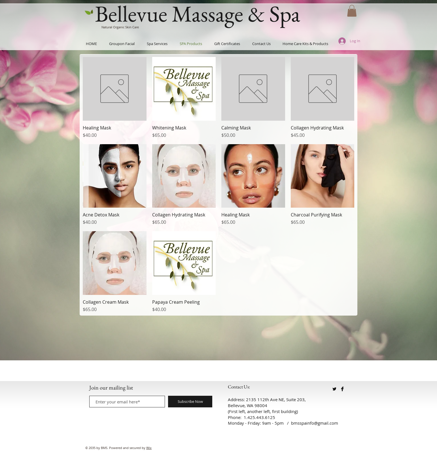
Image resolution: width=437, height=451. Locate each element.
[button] (352, 11)
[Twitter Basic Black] (334, 389)
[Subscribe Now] (190, 401)
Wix (149, 448)
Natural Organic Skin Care (120, 27)
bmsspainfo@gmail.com (314, 423)
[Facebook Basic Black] (342, 389)
